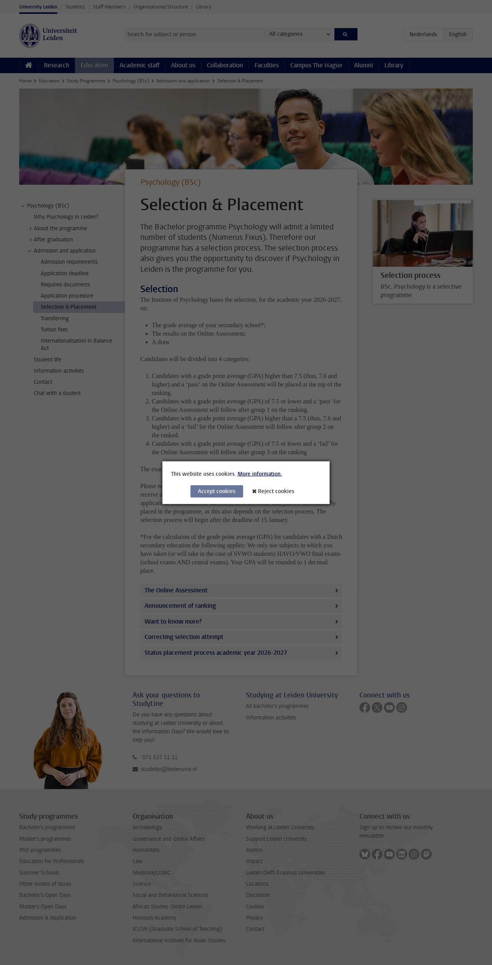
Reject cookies (276, 491)
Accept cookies (216, 491)
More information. (260, 473)
